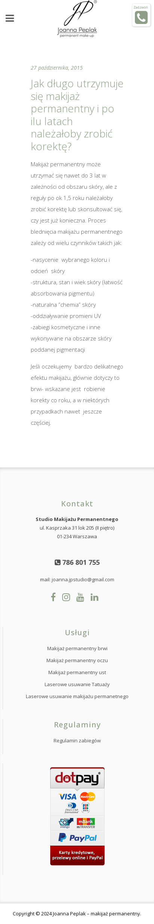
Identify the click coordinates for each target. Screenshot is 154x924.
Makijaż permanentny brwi (77, 648)
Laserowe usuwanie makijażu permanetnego (77, 696)
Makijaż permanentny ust (77, 672)
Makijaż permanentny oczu (77, 660)
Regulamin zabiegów (77, 740)
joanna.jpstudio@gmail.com (83, 579)
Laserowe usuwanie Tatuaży (77, 684)
